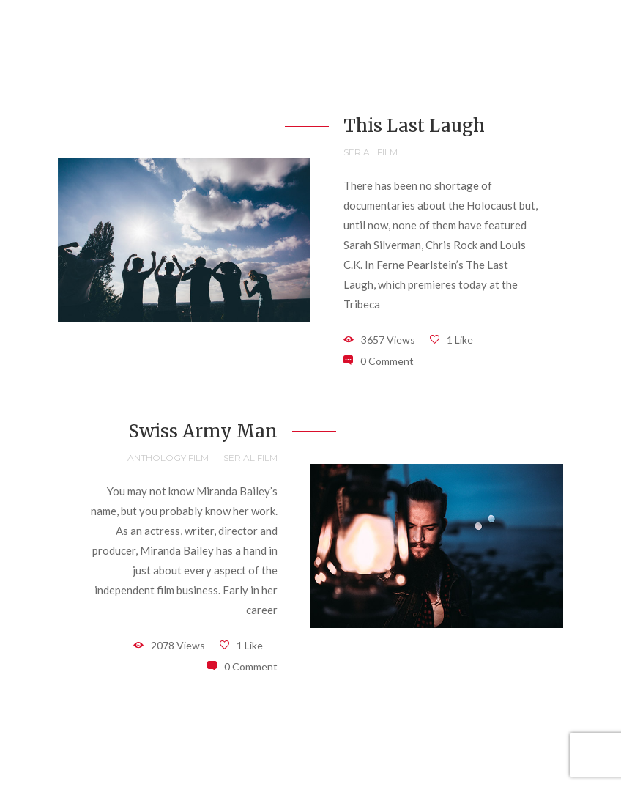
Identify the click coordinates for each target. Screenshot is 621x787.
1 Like (460, 339)
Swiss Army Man (203, 431)
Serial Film (370, 152)
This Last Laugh (414, 125)
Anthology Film (168, 457)
